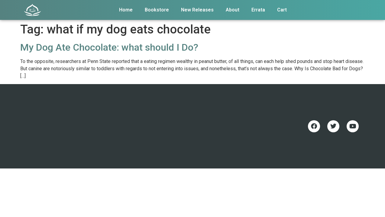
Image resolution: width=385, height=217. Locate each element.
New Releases (197, 10)
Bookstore (157, 10)
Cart (282, 10)
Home (126, 10)
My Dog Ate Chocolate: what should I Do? (109, 47)
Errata (258, 10)
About (232, 10)
